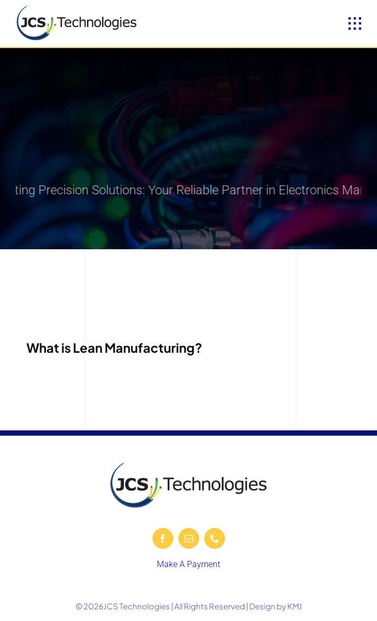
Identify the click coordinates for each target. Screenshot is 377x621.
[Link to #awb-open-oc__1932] (354, 23)
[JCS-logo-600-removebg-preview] (76, 9)
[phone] (214, 538)
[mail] (188, 538)
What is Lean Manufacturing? (114, 347)
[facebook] (163, 538)
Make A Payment (188, 564)
